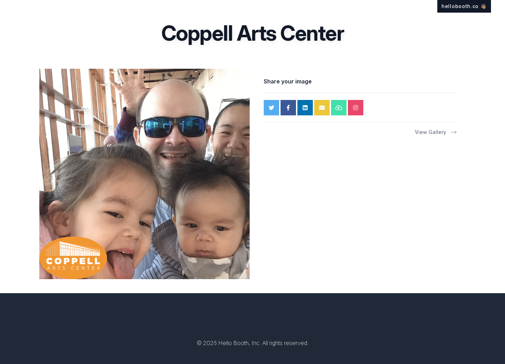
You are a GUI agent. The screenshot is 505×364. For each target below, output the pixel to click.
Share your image (288, 81)
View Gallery (436, 132)
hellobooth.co (464, 6)
